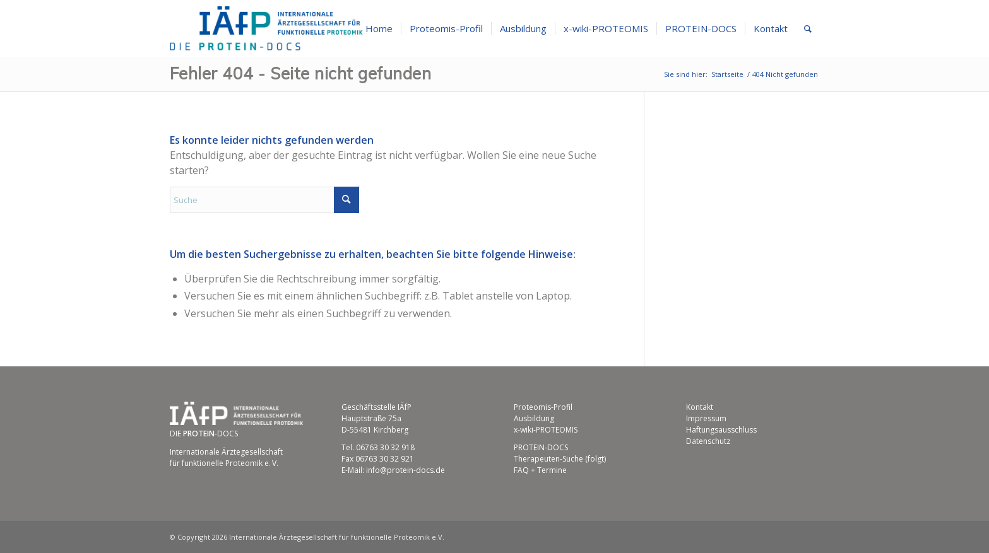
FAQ (521, 470)
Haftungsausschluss (721, 429)
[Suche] (808, 28)
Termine (552, 470)
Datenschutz (708, 441)
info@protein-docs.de (405, 470)
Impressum (706, 418)
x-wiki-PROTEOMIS (545, 429)
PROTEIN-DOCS (541, 447)
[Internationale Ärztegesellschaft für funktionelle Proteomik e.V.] (266, 28)
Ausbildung (534, 418)
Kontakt (699, 407)
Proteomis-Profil (543, 407)
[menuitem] (379, 28)
